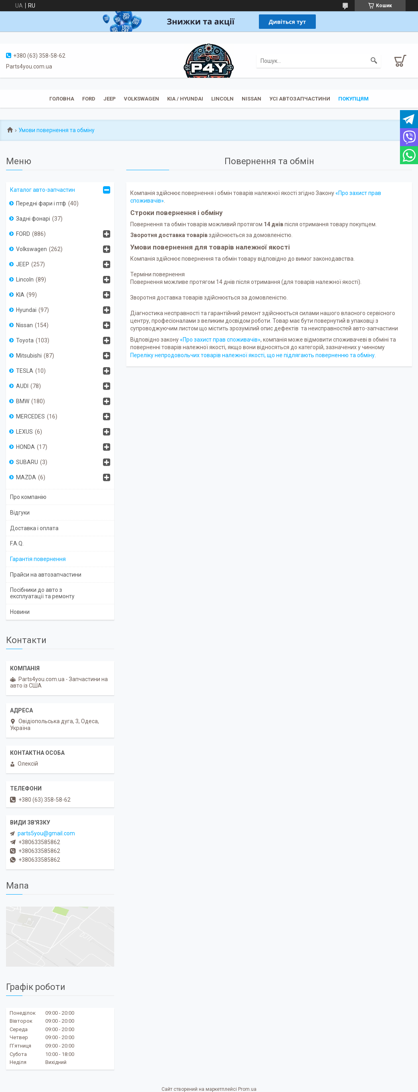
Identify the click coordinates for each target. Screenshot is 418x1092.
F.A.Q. (17, 543)
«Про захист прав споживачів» (220, 339)
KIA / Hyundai (185, 99)
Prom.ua (247, 1089)
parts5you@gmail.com (46, 833)
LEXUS (24, 431)
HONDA (25, 447)
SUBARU (27, 462)
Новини (20, 612)
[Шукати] (374, 60)
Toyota (25, 340)
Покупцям (353, 99)
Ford (88, 99)
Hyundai (26, 310)
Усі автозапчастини (299, 99)
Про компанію (28, 497)
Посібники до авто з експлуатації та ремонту (42, 593)
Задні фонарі (33, 218)
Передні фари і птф (41, 203)
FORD (23, 234)
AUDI (22, 386)
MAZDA (26, 477)
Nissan (251, 99)
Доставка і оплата (34, 528)
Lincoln (222, 99)
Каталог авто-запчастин (42, 190)
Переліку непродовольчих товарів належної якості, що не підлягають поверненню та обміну (252, 355)
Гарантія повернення (38, 559)
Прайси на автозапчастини (45, 574)
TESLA (24, 371)
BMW (22, 401)
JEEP (109, 99)
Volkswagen (141, 99)
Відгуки (20, 512)
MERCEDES (30, 416)
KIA (20, 295)
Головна (61, 99)
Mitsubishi (29, 355)
